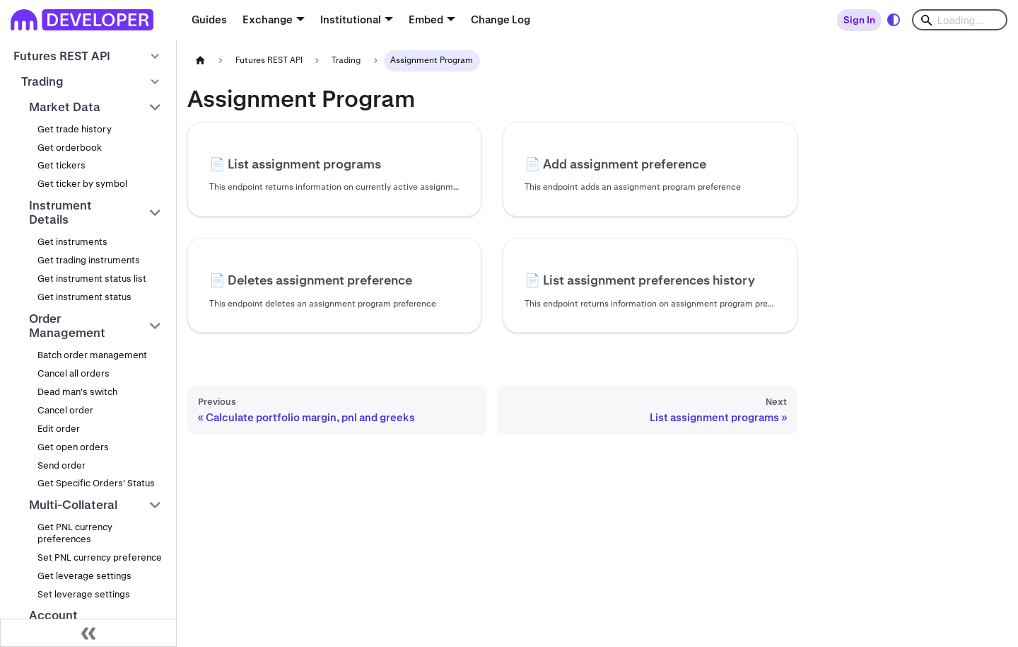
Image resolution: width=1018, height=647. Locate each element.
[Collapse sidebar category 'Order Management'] (155, 326)
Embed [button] (426, 19)
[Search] (959, 19)
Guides (209, 19)
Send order (61, 465)
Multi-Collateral (73, 505)
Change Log (500, 19)
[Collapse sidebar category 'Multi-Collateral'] (155, 504)
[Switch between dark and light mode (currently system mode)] (893, 19)
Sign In (859, 19)
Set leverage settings (83, 594)
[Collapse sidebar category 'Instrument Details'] (155, 212)
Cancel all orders (73, 373)
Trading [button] (42, 81)
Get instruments (72, 242)
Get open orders (73, 447)
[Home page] (200, 60)
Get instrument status (84, 297)
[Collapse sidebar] (88, 633)
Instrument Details (60, 212)
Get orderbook (69, 148)
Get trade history (74, 129)
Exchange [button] (267, 19)
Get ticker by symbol (82, 184)
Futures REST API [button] (61, 56)
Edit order (58, 429)
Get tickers (61, 165)
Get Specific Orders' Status (96, 483)
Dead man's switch (77, 392)
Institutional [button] (350, 19)
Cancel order (65, 410)
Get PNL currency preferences (74, 533)
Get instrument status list (91, 279)
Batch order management (92, 355)
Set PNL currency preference (99, 557)
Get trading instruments (88, 260)
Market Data (64, 107)
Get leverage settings (84, 576)
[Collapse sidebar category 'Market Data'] (155, 107)
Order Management (67, 326)
